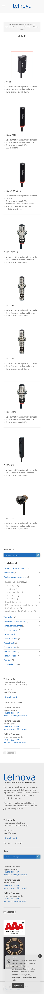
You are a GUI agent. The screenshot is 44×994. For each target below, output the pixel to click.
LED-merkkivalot (11, 664)
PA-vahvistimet (11, 602)
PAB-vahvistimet (12, 608)
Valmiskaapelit (10, 651)
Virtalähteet (9, 643)
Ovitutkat (8, 660)
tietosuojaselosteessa (20, 980)
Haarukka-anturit (11, 630)
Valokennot (9, 572)
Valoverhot (8, 617)
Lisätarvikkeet (10, 656)
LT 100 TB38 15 (10, 412)
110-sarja (11, 595)
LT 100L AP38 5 (10, 135)
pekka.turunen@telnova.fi (15, 742)
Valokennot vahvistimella (15, 577)
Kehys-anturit (9, 634)
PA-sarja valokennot (14, 582)
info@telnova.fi (10, 697)
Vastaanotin (14, 592)
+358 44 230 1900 (11, 740)
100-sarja (11, 585)
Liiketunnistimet (11, 638)
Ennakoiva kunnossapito (14, 568)
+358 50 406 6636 (11, 726)
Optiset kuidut (10, 647)
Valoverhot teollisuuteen (14, 621)
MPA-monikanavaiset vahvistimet (19, 605)
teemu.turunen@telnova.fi (15, 715)
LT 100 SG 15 (9, 465)
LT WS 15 (7, 82)
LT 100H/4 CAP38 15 (12, 191)
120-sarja (11, 598)
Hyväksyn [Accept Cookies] (18, 988)
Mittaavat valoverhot (13, 626)
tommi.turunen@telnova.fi (15, 729)
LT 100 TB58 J (9, 358)
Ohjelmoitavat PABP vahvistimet (19, 611)
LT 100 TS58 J (9, 305)
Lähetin (12, 589)
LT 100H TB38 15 (11, 252)
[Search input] (20, 555)
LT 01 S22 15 (9, 518)
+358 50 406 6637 (11, 713)
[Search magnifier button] (38, 555)
